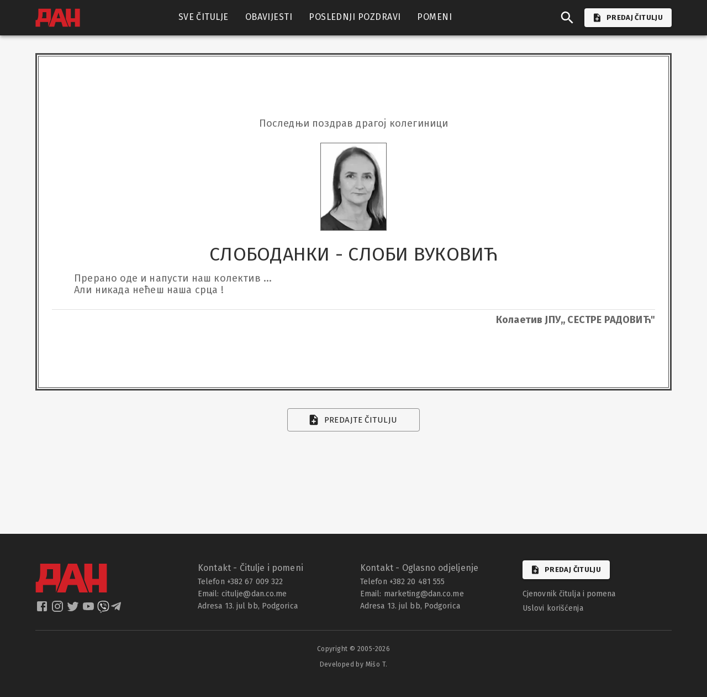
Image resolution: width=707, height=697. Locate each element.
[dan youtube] (89, 610)
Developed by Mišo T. (354, 664)
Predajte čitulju (354, 420)
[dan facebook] (43, 610)
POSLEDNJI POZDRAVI (355, 17)
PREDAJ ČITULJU (628, 17)
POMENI (434, 17)
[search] (567, 17)
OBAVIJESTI (269, 17)
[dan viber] (103, 610)
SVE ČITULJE (203, 17)
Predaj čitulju (566, 569)
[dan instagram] (58, 610)
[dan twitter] (74, 610)
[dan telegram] (117, 610)
